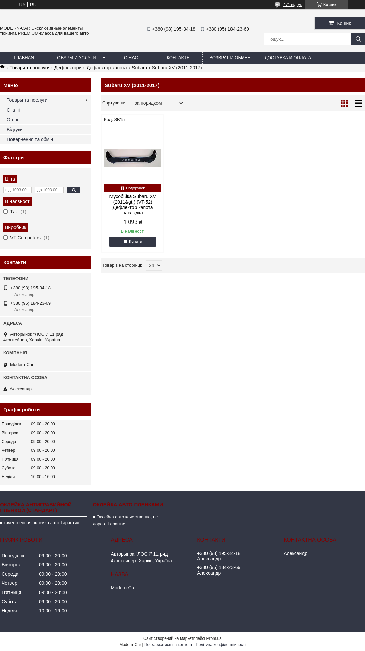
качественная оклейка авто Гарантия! (42, 522)
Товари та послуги (29, 67)
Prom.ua (214, 638)
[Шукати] (358, 39)
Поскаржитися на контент (168, 644)
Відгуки (15, 129)
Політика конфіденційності (221, 644)
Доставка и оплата (288, 57)
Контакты (178, 57)
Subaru (139, 67)
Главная (24, 57)
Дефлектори (67, 67)
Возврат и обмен (230, 57)
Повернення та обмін (30, 139)
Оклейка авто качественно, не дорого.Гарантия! (125, 520)
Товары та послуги (27, 100)
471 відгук (292, 4)
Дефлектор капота (107, 67)
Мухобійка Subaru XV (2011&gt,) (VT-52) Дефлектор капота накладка (133, 204)
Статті (13, 110)
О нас (131, 57)
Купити (135, 241)
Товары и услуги (75, 57)
